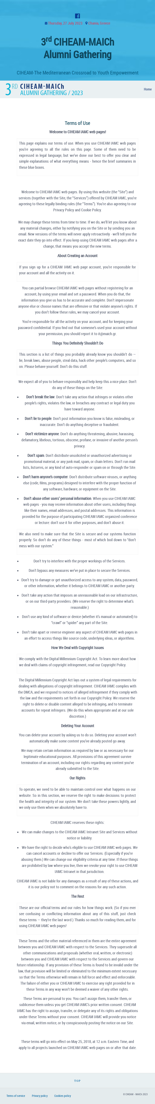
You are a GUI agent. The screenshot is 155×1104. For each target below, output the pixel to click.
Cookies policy (62, 1096)
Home (148, 89)
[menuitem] (147, 89)
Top (77, 1081)
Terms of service (16, 1096)
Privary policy (40, 1096)
